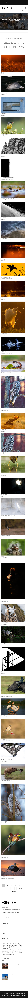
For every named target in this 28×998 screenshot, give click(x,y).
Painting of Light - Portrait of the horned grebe (13, 600)
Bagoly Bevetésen (5, 535)
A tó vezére (4, 333)
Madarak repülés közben (7, 240)
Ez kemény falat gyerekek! (7, 177)
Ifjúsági (3, 74)
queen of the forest (6, 409)
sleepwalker (4, 494)
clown (2, 556)
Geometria (4, 474)
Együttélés (4, 694)
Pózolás (3, 715)
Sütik (3, 933)
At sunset (3, 72)
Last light (3, 259)
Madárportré (4, 135)
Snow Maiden (4, 622)
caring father (4, 134)
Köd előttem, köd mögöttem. (8, 515)
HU (6, 1)
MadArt (3, 94)
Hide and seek (4, 821)
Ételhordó (3, 429)
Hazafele (3, 876)
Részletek (3, 475)
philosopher (4, 452)
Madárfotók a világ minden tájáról (18, 964)
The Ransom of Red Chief (7, 760)
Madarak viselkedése (6, 278)
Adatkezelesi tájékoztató (9, 931)
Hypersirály (4, 93)
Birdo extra (4, 199)
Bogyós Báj (4, 739)
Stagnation (4, 155)
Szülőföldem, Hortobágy (16, 974)
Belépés (22, 10)
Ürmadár (3, 351)
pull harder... (4, 643)
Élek (2, 672)
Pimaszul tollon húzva (6, 780)
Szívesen (3, 856)
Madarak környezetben (7, 179)
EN (6, 2)
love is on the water (6, 372)
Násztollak (3, 217)
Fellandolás (4, 238)
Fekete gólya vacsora (6, 297)
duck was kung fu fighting (7, 198)
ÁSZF (3, 928)
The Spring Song (5, 277)
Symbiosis (3, 113)
